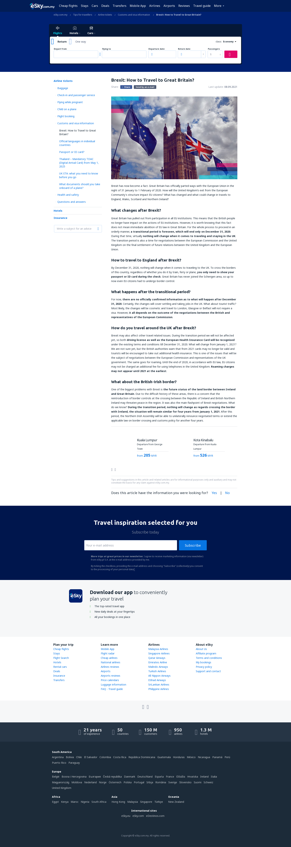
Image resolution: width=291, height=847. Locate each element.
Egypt (55, 801)
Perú (227, 757)
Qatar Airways (156, 658)
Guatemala (164, 757)
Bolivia (70, 757)
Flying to (106, 49)
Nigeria (85, 801)
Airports (169, 6)
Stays (84, 6)
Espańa (159, 776)
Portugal (139, 782)
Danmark (129, 776)
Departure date (156, 49)
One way (80, 41)
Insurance (60, 218)
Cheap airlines (109, 658)
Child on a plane (66, 109)
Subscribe (193, 545)
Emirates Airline (157, 662)
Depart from (60, 49)
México (191, 757)
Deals (105, 6)
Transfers (119, 6)
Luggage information (113, 684)
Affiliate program (206, 653)
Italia (214, 776)
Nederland (90, 782)
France (170, 776)
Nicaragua (204, 757)
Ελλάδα (180, 776)
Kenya (64, 801)
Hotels (58, 210)
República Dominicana (141, 757)
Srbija (149, 782)
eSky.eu (125, 816)
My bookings (203, 662)
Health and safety (68, 194)
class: (219, 41)
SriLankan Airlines (158, 684)
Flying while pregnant (70, 102)
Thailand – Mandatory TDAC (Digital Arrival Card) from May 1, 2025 (79, 162)
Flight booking (65, 116)
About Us (201, 649)
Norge (103, 782)
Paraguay (74, 762)
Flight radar (108, 653)
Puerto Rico (59, 762)
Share (126, 86)
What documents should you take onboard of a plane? (79, 186)
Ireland (204, 776)
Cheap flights (68, 6)
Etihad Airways (157, 680)
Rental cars (60, 666)
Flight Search (61, 658)
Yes (214, 493)
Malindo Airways (158, 666)
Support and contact (208, 671)
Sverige (172, 782)
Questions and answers (71, 202)
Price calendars (110, 680)
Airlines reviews (110, 666)
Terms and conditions (209, 658)
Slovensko (185, 782)
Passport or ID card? (71, 152)
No (227, 493)
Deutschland (145, 776)
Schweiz (208, 782)
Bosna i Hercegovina (74, 776)
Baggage (62, 88)
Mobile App (138, 6)
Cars (95, 6)
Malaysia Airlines (158, 649)
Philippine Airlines (158, 689)
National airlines (110, 662)
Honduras (179, 757)
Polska (128, 782)
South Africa (98, 801)
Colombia (105, 757)
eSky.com (138, 816)
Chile (79, 757)
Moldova (76, 782)
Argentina (58, 757)
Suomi (197, 782)
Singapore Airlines (159, 653)
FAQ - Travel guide (112, 689)
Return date (184, 49)
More (217, 6)
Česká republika (112, 776)
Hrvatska (192, 776)
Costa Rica (119, 757)
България (95, 776)
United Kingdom (61, 788)
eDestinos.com (155, 816)
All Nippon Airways (159, 675)
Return (62, 41)
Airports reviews (110, 675)
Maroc (75, 801)
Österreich (115, 782)
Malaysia (132, 801)
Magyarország (60, 782)
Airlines (154, 6)
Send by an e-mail (145, 87)
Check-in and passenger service (76, 95)
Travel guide (202, 6)
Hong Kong (118, 801)
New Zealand (176, 801)
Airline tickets (63, 81)
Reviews (184, 6)
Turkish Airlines (157, 671)
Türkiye (158, 801)
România (160, 782)
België (55, 776)
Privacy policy (204, 666)
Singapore (146, 801)
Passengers (214, 49)
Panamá (217, 757)
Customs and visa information (75, 123)
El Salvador (90, 757)
